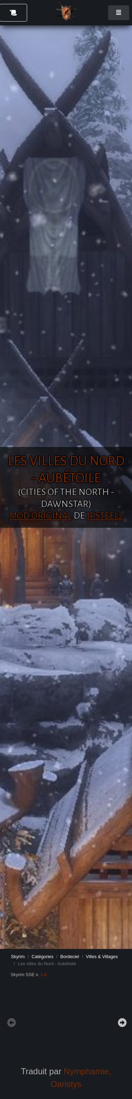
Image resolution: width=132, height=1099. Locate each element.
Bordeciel (69, 956)
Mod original (40, 516)
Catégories (43, 956)
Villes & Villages (102, 956)
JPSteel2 (105, 516)
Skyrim (18, 956)
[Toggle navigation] (118, 12)
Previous (10, 1021)
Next (121, 1021)
